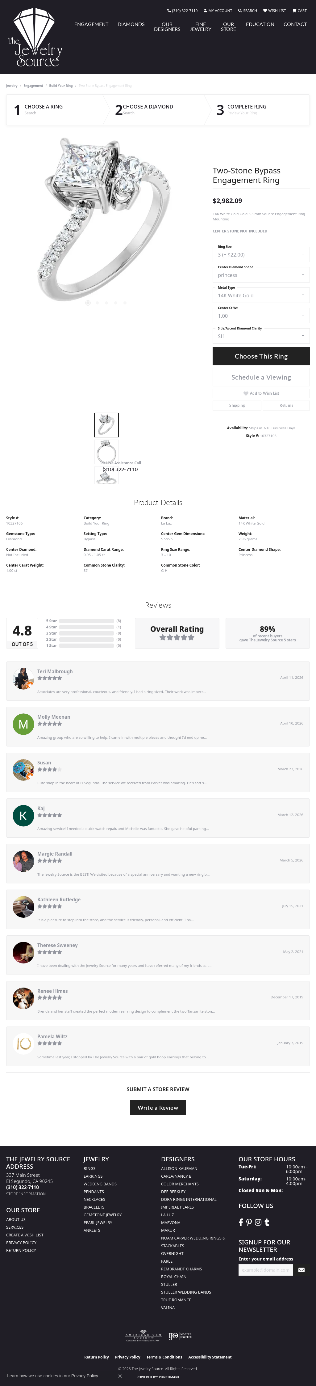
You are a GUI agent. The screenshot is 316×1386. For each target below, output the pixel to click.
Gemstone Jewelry (103, 1215)
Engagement (33, 85)
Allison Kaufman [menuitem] (179, 1168)
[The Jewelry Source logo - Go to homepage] (38, 37)
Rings (89, 1168)
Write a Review (158, 1107)
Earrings (93, 1176)
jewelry (12, 85)
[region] (106, 224)
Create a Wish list (25, 1235)
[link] (182, 10)
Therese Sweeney (57, 945)
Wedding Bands (100, 1184)
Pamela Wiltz (52, 1036)
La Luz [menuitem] (167, 1215)
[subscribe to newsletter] (301, 1270)
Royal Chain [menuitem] (173, 1276)
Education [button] (260, 24)
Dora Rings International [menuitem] (189, 1199)
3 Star (51, 633)
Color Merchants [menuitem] (180, 1184)
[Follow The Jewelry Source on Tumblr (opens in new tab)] (266, 1222)
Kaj (41, 808)
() (118, 620)
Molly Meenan (53, 717)
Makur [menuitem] (168, 1230)
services (14, 1227)
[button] (218, 10)
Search (30, 113)
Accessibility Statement (209, 1357)
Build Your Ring (61, 85)
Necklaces (94, 1199)
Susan (44, 762)
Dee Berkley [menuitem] (173, 1191)
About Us (16, 1219)
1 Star (51, 645)
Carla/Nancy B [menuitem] (176, 1176)
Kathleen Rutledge (59, 899)
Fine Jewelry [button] (200, 26)
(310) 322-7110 (120, 469)
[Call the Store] (22, 1187)
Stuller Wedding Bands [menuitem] (186, 1292)
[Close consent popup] (120, 1376)
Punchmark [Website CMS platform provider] (169, 1377)
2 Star (51, 639)
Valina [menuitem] (168, 1307)
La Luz (166, 523)
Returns (286, 405)
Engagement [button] (91, 24)
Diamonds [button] (131, 24)
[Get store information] (26, 1194)
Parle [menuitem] (167, 1261)
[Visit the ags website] (143, 1336)
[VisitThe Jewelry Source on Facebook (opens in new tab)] (241, 1222)
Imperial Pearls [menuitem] (177, 1207)
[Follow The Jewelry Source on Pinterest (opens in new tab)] (249, 1222)
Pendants (94, 1191)
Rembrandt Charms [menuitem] (181, 1269)
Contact (295, 24)
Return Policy (21, 1250)
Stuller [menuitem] (169, 1284)
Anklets (92, 1230)
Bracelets (94, 1207)
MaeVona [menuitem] (170, 1222)
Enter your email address (266, 1259)
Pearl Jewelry (98, 1222)
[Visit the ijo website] (180, 1336)
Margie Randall (55, 854)
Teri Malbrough (55, 671)
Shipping (237, 405)
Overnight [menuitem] (172, 1253)
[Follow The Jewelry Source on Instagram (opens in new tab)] (258, 1222)
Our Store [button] (228, 26)
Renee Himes (52, 991)
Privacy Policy (21, 1242)
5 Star (51, 620)
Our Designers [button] (167, 26)
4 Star (51, 627)
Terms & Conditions (164, 1357)
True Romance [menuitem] (176, 1300)
